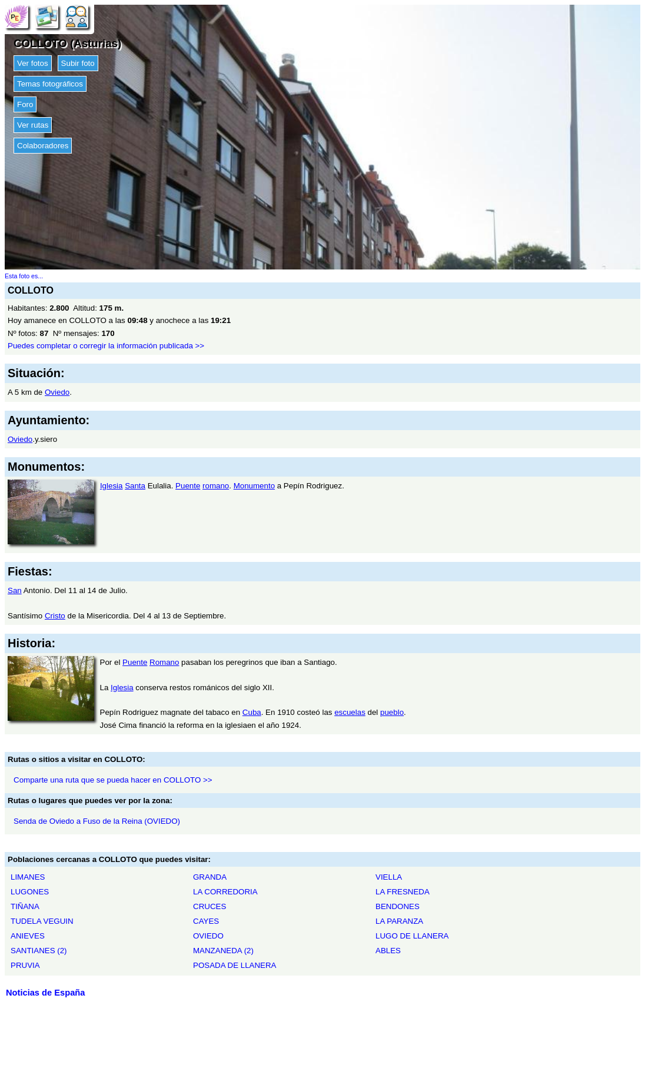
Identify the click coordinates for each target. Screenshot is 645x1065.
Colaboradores (42, 145)
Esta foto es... (24, 275)
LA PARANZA (399, 921)
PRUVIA (25, 965)
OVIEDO (208, 935)
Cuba (251, 712)
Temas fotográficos (50, 83)
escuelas (349, 712)
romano (215, 485)
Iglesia (111, 485)
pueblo (392, 712)
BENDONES (397, 906)
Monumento (254, 485)
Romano (164, 662)
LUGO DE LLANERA (411, 935)
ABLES (388, 950)
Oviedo (57, 392)
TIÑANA (25, 906)
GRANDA (210, 877)
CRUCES (209, 906)
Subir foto (78, 63)
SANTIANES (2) (39, 950)
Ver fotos (32, 63)
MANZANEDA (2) (223, 950)
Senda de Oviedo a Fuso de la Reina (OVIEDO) (97, 821)
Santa (135, 485)
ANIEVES (28, 935)
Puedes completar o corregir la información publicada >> (106, 345)
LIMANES (28, 877)
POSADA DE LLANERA (234, 965)
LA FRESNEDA (402, 891)
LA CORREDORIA (225, 891)
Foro (25, 104)
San (15, 590)
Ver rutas (32, 125)
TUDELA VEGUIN (42, 921)
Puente (187, 485)
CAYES (206, 921)
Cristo (55, 615)
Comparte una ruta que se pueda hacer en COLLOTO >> (113, 780)
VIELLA (388, 877)
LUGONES (30, 891)
